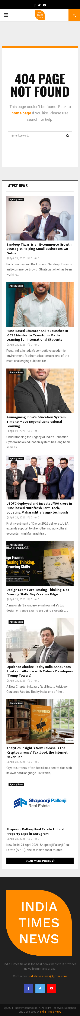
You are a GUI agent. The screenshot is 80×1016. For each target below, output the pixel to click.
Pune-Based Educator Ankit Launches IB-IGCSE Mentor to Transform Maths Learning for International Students (37, 335)
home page (21, 113)
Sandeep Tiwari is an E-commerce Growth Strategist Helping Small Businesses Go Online (38, 249)
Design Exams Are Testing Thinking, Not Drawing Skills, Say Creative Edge (37, 592)
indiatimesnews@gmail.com (48, 976)
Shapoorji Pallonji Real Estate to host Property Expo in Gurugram (35, 832)
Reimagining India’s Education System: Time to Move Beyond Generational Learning (36, 421)
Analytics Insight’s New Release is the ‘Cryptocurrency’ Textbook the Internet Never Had (37, 752)
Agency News (16, 199)
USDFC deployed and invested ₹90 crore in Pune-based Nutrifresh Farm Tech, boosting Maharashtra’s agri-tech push (39, 508)
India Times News (50, 1011)
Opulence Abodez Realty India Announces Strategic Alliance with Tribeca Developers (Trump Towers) (39, 671)
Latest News (17, 185)
